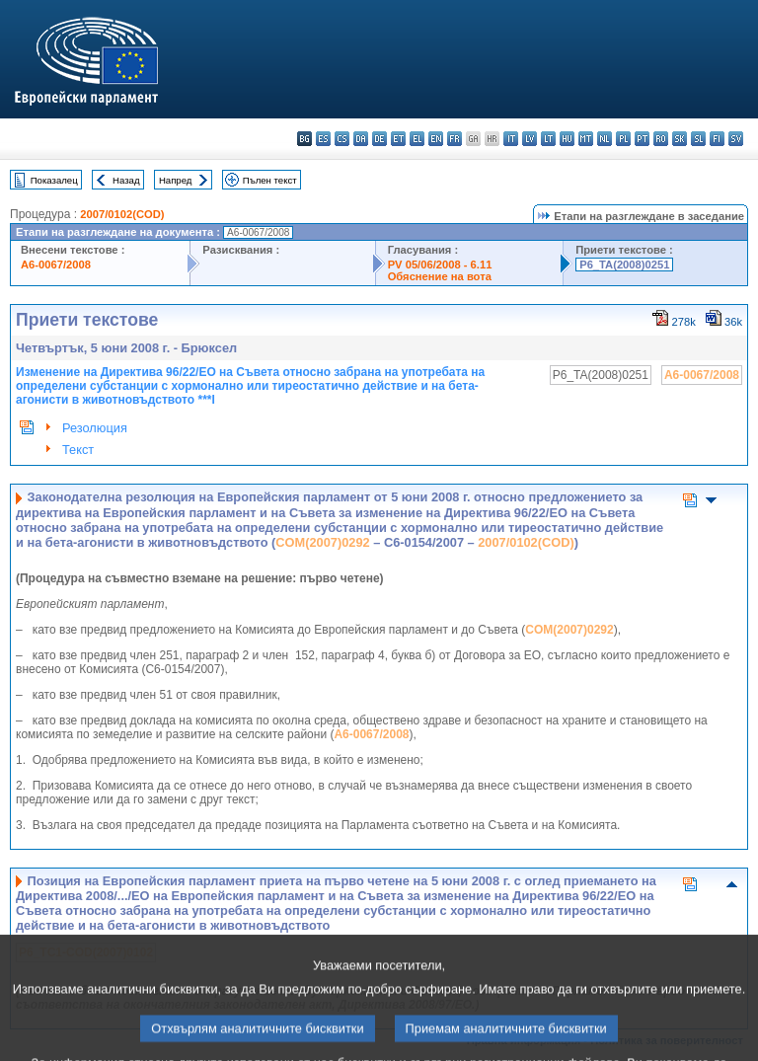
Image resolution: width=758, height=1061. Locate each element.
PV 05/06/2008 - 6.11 (440, 264)
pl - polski (623, 138)
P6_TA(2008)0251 (624, 264)
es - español (323, 138)
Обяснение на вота (440, 276)
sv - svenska (735, 138)
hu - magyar (567, 138)
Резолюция (94, 427)
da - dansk (360, 138)
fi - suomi (717, 138)
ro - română (660, 138)
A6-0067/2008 (56, 264)
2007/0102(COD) (122, 214)
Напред (175, 180)
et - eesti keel (398, 138)
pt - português (642, 138)
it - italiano (510, 138)
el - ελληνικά (417, 138)
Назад (126, 180)
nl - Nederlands (604, 138)
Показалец (54, 180)
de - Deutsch (379, 138)
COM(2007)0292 (322, 542)
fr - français (454, 138)
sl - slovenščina (698, 138)
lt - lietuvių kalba (548, 138)
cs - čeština (342, 138)
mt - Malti (585, 138)
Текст (78, 449)
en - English (435, 138)
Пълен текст (270, 180)
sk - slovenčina (679, 138)
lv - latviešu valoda (529, 138)
